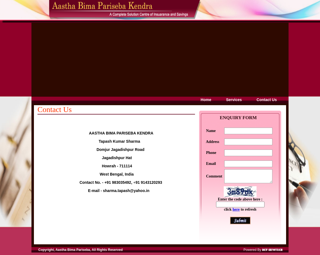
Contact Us (267, 100)
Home (206, 100)
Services (234, 100)
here (236, 212)
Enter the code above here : (240, 202)
